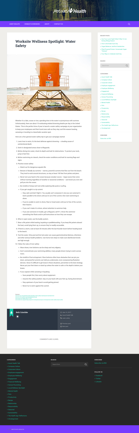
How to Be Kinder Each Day (110, 44)
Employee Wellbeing (108, 88)
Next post (65, 326)
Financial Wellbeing (107, 94)
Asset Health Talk (67, 315)
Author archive (17, 316)
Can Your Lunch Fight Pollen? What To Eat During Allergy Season (114, 40)
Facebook (99, 376)
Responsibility (106, 117)
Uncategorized (106, 128)
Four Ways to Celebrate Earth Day (112, 54)
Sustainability (106, 122)
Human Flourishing (32, 24)
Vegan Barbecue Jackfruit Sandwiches (113, 46)
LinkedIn (98, 382)
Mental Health (106, 103)
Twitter (98, 379)
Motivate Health (18, 429)
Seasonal (104, 120)
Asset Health (14, 24)
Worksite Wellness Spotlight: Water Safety (46, 43)
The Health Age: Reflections (110, 125)
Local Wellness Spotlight (109, 100)
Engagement (105, 91)
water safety (66, 318)
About (47, 24)
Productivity (105, 108)
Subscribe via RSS (105, 138)
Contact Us (58, 24)
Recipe (104, 111)
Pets (103, 105)
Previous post (66, 324)
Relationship (105, 114)
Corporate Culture (107, 83)
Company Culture (107, 80)
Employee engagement (108, 86)
